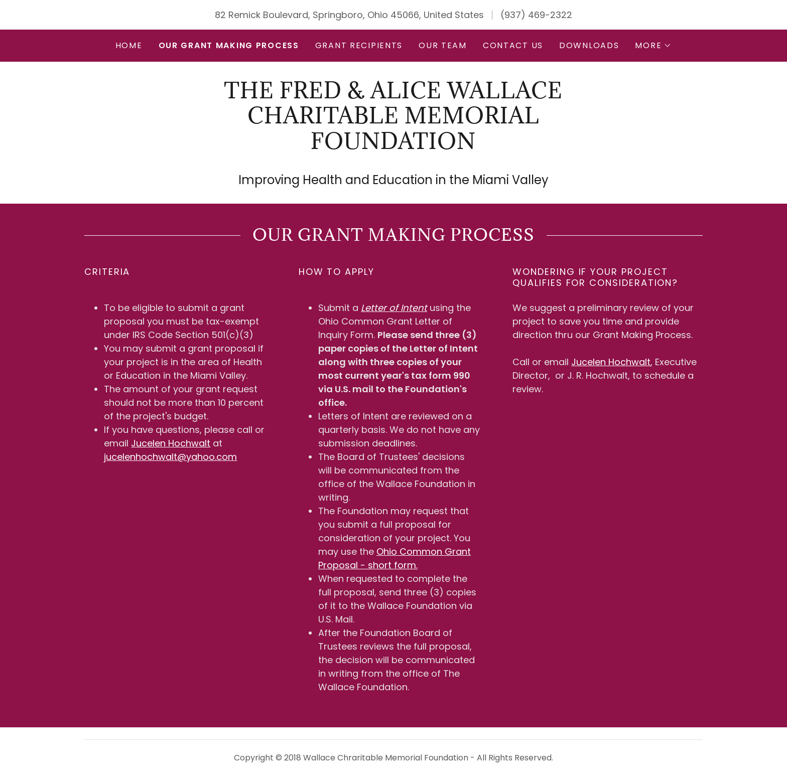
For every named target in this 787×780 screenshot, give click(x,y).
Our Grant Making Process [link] (229, 45)
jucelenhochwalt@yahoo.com (170, 456)
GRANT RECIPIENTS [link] (359, 45)
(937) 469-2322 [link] (536, 15)
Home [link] (129, 45)
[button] (653, 46)
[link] (393, 145)
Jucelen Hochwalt (170, 443)
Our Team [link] (443, 45)
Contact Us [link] (513, 45)
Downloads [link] (589, 45)
